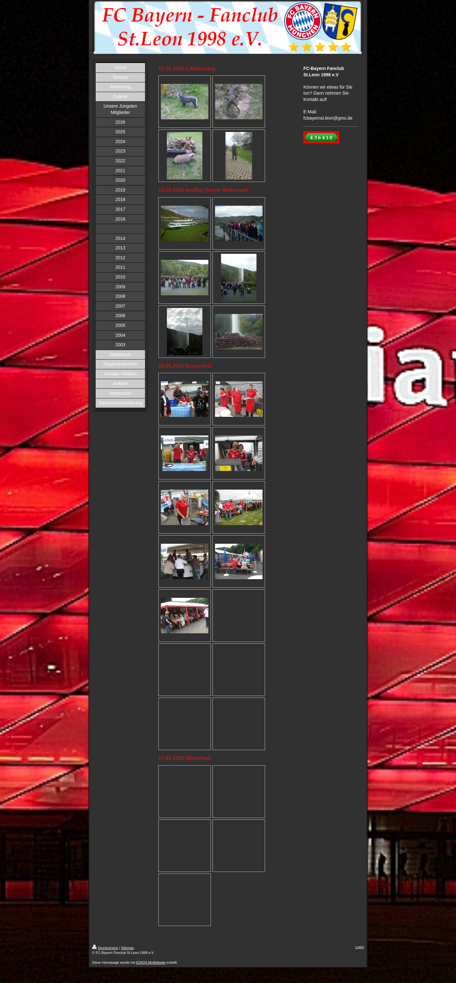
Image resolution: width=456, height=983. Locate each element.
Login (359, 947)
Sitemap (127, 948)
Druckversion (105, 948)
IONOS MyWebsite (151, 962)
